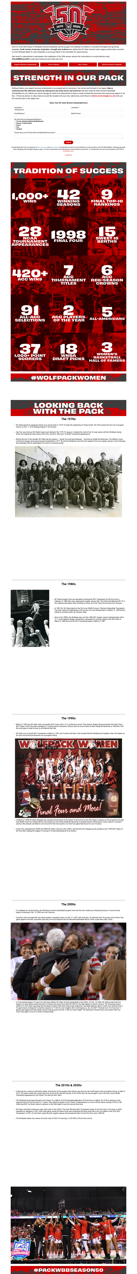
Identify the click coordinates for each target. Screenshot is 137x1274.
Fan (17, 127)
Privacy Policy (54, 147)
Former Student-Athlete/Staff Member (30, 121)
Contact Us (68, 155)
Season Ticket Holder (24, 123)
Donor (18, 125)
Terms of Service (42, 147)
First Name (18, 107)
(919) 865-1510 (68, 151)
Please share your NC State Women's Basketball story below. (35, 132)
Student (19, 129)
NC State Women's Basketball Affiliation (28, 119)
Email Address (19, 113)
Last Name (75, 107)
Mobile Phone (76, 113)
